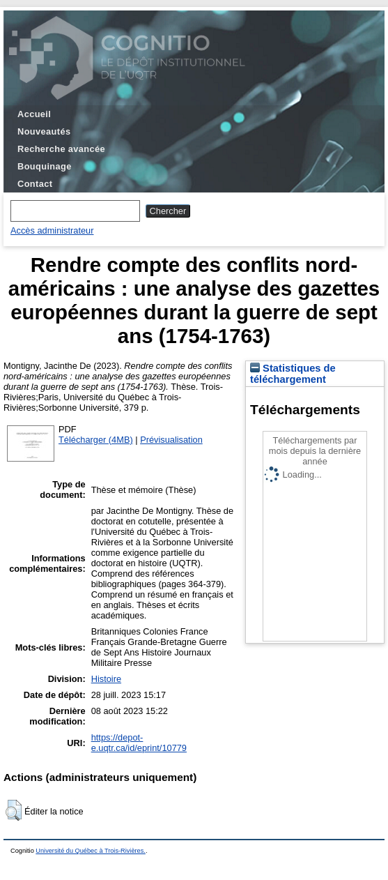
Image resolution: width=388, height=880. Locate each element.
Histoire (106, 679)
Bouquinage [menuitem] (44, 166)
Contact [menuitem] (34, 184)
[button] (14, 810)
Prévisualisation (171, 439)
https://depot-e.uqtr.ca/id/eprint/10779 (139, 742)
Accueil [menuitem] (34, 114)
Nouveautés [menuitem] (43, 131)
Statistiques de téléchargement (293, 374)
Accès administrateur (51, 230)
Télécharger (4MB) (96, 439)
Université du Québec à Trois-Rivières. (91, 850)
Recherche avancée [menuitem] (61, 149)
